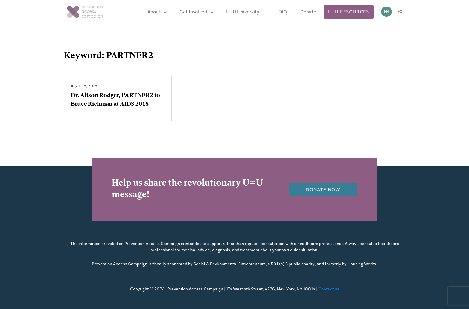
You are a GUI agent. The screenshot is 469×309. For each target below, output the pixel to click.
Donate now (323, 189)
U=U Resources (348, 12)
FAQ (282, 12)
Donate (308, 12)
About (153, 12)
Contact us (328, 289)
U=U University (242, 12)
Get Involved (193, 12)
